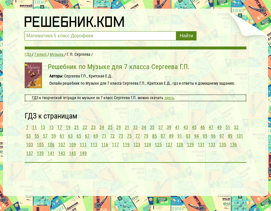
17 (59, 127)
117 (115, 144)
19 (68, 127)
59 (53, 136)
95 (205, 136)
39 (169, 127)
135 (222, 144)
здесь (169, 97)
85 (154, 136)
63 (70, 136)
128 (179, 144)
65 (79, 136)
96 (213, 136)
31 (127, 127)
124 (147, 144)
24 (101, 127)
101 (239, 136)
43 (185, 127)
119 (126, 144)
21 (76, 127)
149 (83, 153)
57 (45, 136)
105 (40, 144)
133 (211, 144)
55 (36, 136)
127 (168, 144)
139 (40, 153)
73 (121, 136)
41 (177, 127)
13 (43, 127)
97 (221, 136)
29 (118, 127)
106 (51, 144)
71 (104, 136)
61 (62, 136)
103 (29, 144)
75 (129, 136)
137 (29, 153)
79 (146, 136)
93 (188, 136)
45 (194, 127)
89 (171, 136)
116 (104, 144)
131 (201, 144)
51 (227, 127)
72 (112, 136)
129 (190, 144)
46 (202, 127)
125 (158, 144)
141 (51, 153)
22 (85, 127)
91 (179, 136)
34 (143, 127)
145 (72, 153)
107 (61, 144)
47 (211, 127)
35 (152, 127)
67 (87, 136)
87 (163, 136)
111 (83, 144)
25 (110, 127)
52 (236, 127)
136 (233, 144)
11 (34, 127)
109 (72, 144)
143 (61, 153)
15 (51, 127)
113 (93, 144)
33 (135, 127)
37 (160, 127)
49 (219, 127)
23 (93, 127)
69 (95, 136)
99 (230, 136)
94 (196, 136)
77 (137, 136)
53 (28, 136)
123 (136, 144)
